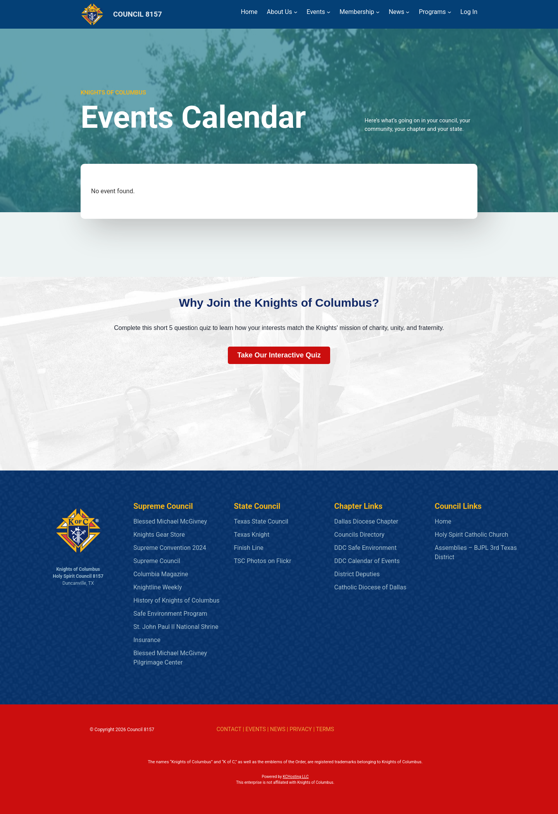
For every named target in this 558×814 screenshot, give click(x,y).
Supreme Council (156, 561)
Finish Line (248, 547)
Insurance (146, 640)
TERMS (325, 729)
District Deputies (357, 574)
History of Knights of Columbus (176, 600)
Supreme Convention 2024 (169, 547)
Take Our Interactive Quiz (279, 355)
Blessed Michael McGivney (170, 521)
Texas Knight (251, 534)
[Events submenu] (329, 12)
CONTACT (229, 729)
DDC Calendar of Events (367, 561)
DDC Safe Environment (365, 547)
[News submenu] (408, 12)
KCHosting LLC (296, 777)
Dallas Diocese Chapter (366, 521)
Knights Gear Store (159, 534)
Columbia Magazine (160, 574)
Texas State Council (261, 521)
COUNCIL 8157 (137, 14)
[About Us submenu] (296, 12)
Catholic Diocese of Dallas (370, 587)
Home (443, 521)
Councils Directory (359, 534)
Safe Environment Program (170, 613)
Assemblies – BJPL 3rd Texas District (476, 552)
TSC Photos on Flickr (262, 561)
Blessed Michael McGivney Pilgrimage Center (170, 657)
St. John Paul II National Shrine (175, 626)
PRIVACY (300, 729)
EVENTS (255, 729)
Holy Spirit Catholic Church (471, 534)
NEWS (278, 729)
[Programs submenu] (449, 12)
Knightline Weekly (157, 587)
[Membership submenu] (378, 12)
